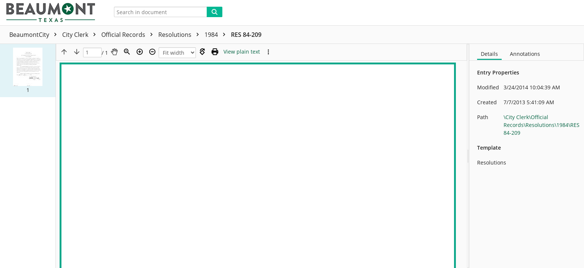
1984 (216, 35)
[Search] (214, 12)
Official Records (128, 35)
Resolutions (180, 35)
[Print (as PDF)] (215, 51)
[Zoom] (127, 51)
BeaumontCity (34, 35)
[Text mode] (241, 52)
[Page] (92, 53)
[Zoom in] (139, 51)
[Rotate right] (202, 51)
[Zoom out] (152, 51)
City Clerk (80, 35)
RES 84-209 (246, 35)
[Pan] (114, 51)
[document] (526, 156)
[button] (27, 70)
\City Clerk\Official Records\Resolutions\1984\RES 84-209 (542, 125)
